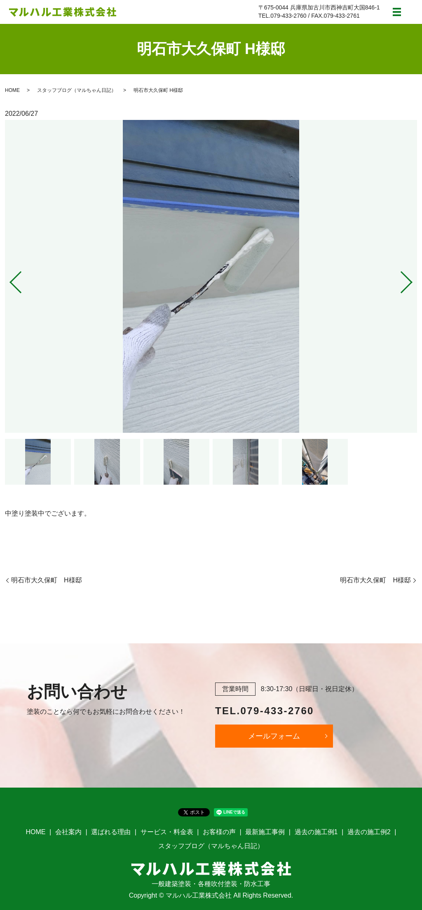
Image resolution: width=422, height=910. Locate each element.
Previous (8, 279)
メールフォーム (274, 736)
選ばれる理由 (111, 831)
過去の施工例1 (316, 831)
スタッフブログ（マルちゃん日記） (76, 90)
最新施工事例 (265, 831)
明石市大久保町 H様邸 (46, 580)
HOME (12, 90)
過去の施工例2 (369, 831)
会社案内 (68, 831)
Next (413, 279)
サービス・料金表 (167, 831)
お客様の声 (219, 831)
